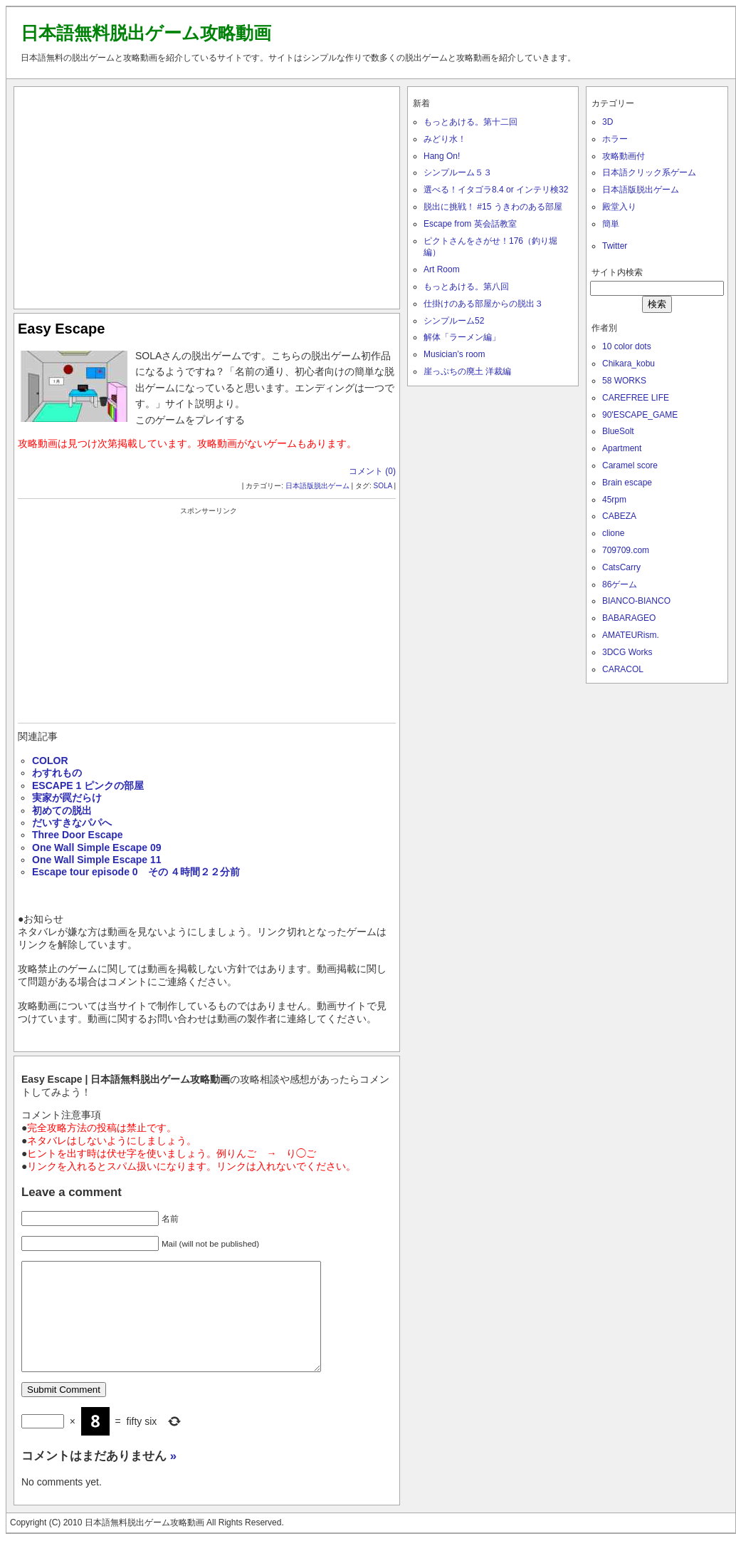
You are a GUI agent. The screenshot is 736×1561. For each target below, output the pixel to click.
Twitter (614, 246)
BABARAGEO (629, 618)
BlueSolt (618, 431)
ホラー (615, 139)
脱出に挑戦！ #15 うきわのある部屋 (493, 207)
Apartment (621, 448)
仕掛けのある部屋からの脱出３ (483, 304)
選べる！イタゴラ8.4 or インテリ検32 (496, 190)
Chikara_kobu (628, 364)
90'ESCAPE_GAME (640, 415)
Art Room (442, 269)
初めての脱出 (62, 810)
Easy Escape (61, 328)
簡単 (610, 224)
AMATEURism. (630, 635)
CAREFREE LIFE (635, 398)
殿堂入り (619, 207)
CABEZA (619, 516)
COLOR (50, 760)
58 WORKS (624, 381)
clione (613, 533)
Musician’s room (454, 354)
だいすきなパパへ (72, 822)
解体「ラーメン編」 (462, 337)
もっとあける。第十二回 (470, 122)
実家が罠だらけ (67, 797)
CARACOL (622, 669)
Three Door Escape (77, 834)
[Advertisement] (207, 194)
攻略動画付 (623, 156)
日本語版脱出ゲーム (317, 486)
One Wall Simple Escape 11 (97, 859)
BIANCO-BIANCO (636, 601)
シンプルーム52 (454, 321)
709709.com (625, 550)
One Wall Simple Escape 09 (97, 847)
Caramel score (630, 465)
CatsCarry (621, 567)
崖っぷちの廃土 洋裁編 (467, 371)
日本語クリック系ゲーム (649, 172)
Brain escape (627, 483)
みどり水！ (445, 139)
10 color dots (626, 346)
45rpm (614, 500)
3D (607, 122)
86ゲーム (619, 584)
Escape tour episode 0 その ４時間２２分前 (136, 871)
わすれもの (57, 772)
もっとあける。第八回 (466, 287)
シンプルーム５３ (458, 172)
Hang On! (442, 156)
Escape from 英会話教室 (470, 224)
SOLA (382, 486)
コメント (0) (372, 471)
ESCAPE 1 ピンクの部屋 (88, 785)
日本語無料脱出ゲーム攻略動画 (146, 33)
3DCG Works (627, 652)
